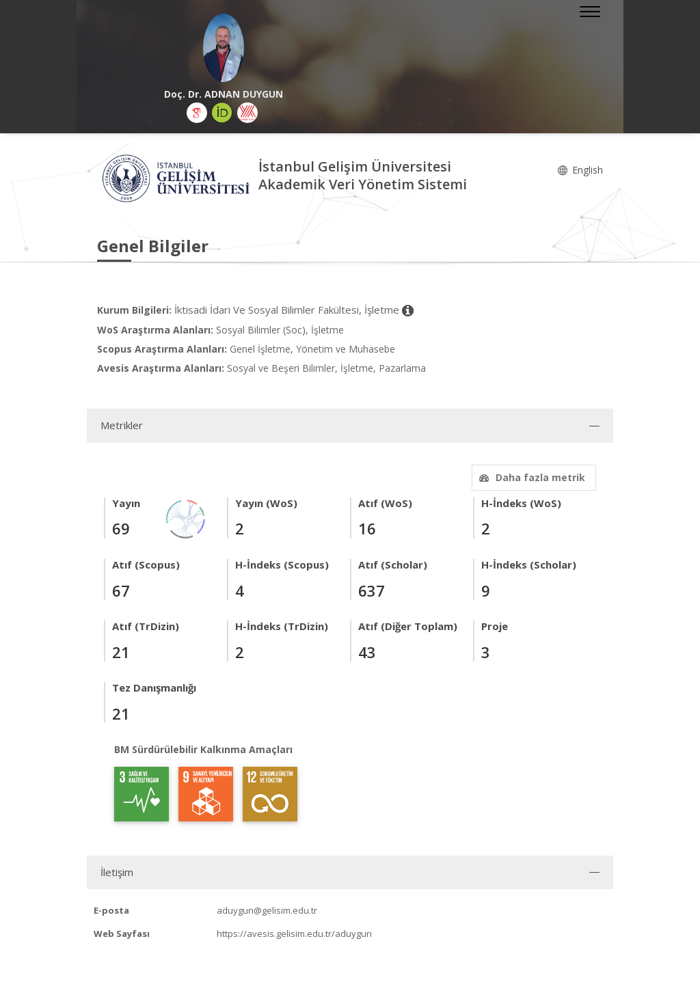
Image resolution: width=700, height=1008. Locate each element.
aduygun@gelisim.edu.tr (267, 910)
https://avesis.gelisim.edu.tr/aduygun (294, 933)
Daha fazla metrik (530, 477)
